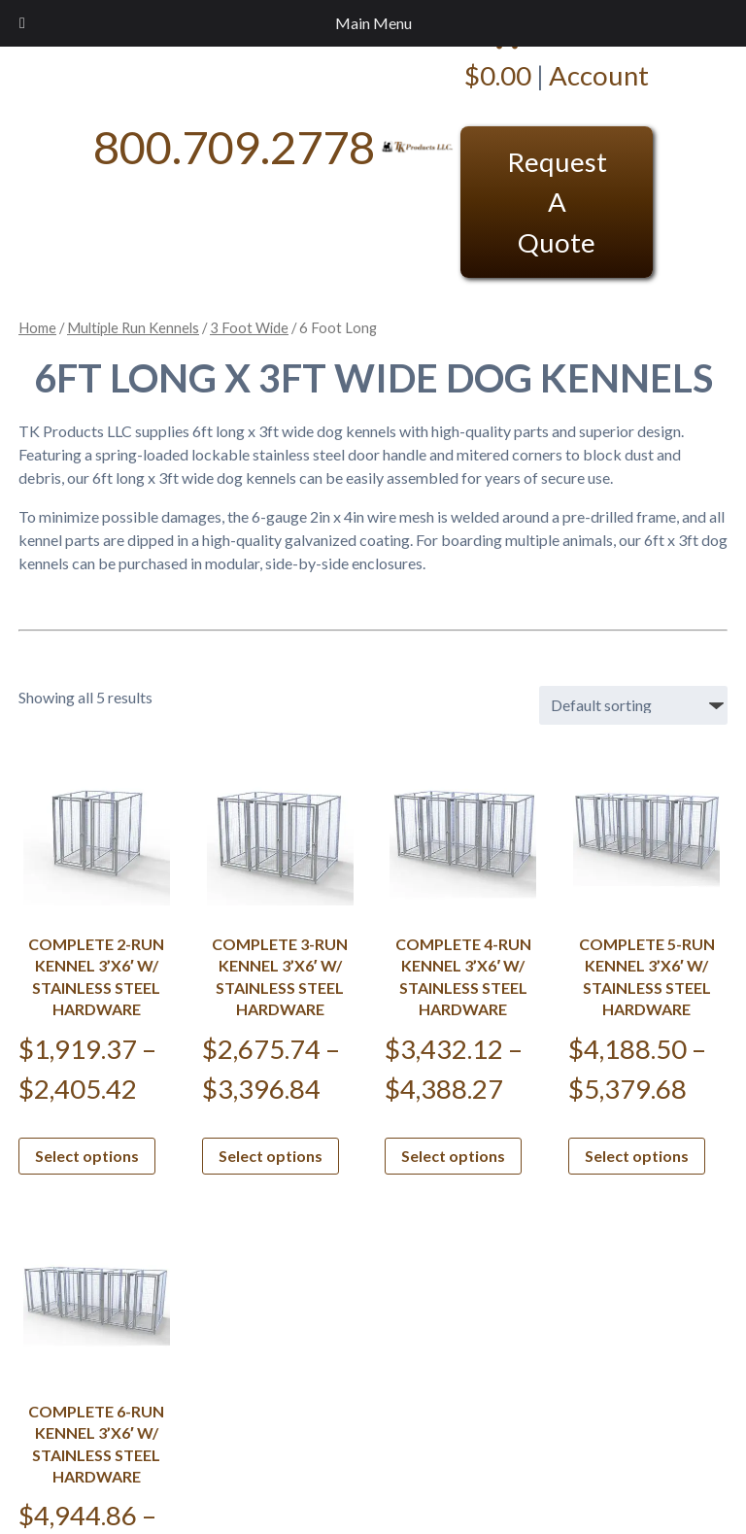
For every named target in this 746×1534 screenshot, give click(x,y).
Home (37, 327)
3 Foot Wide (249, 327)
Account (599, 75)
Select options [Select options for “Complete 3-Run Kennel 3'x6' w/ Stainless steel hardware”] (270, 1155)
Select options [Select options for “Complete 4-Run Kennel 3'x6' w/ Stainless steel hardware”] (453, 1155)
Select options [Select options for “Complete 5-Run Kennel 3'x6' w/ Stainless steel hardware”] (637, 1155)
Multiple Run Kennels (133, 327)
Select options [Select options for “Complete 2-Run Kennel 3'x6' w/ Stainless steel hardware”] (87, 1155)
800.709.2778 (234, 146)
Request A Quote (557, 202)
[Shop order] (633, 705)
